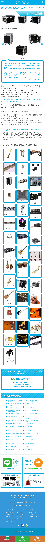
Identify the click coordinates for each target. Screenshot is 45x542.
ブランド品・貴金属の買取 (30, 430)
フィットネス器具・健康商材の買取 (31, 407)
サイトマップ (9, 514)
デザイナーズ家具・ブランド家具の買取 (15, 404)
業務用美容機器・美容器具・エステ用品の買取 (15, 411)
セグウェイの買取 (12, 446)
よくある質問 (32, 512)
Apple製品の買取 (28, 436)
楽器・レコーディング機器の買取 (15, 421)
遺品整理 (26, 446)
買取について (20, 509)
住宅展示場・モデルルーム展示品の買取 (15, 401)
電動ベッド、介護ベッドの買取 (31, 413)
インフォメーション (11, 519)
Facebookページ (33, 519)
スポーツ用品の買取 (28, 440)
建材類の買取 (11, 440)
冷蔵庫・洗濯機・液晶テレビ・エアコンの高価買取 (31, 401)
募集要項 (19, 519)
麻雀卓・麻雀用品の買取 (29, 443)
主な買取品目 (9, 512)
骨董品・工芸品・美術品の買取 (15, 433)
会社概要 (31, 514)
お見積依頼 (20, 516)
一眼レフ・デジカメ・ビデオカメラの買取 (31, 417)
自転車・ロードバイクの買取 (14, 423)
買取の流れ (32, 509)
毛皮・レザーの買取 (12, 430)
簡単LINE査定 (9, 521)
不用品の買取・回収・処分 (14, 449)
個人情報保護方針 (22, 514)
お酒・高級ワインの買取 (13, 413)
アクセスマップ (33, 516)
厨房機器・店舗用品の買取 (14, 407)
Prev (3, 44)
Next (41, 44)
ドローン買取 (11, 443)
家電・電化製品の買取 (13, 416)
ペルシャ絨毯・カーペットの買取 (31, 434)
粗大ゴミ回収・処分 (28, 449)
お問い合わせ (9, 516)
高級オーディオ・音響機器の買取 (31, 411)
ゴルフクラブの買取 (28, 423)
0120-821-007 (7, 539)
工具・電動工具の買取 (29, 403)
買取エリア (20, 512)
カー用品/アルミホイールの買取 (15, 426)
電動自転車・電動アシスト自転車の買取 (31, 421)
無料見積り (37, 538)
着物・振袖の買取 (28, 426)
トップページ (9, 509)
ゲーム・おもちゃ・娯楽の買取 (15, 436)
